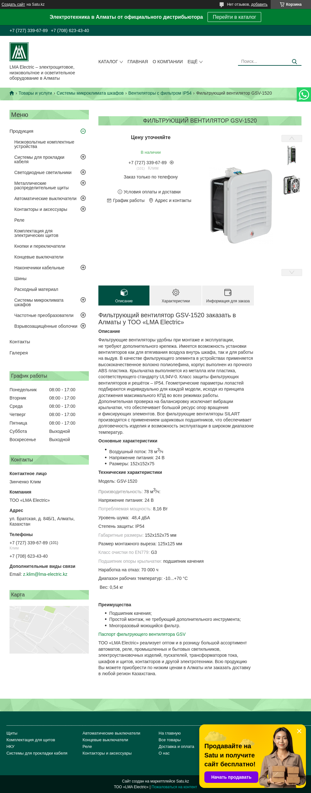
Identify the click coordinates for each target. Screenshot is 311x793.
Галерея (19, 352)
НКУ (10, 746)
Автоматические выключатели (45, 198)
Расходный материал (36, 289)
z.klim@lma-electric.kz (45, 574)
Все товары (170, 739)
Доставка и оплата (176, 746)
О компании (168, 61)
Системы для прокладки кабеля (39, 159)
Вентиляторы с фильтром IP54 (160, 93)
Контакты (20, 341)
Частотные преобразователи (43, 315)
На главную (170, 733)
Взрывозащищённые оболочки (45, 326)
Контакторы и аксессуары (40, 209)
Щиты (11, 733)
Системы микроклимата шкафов (90, 93)
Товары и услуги (35, 93)
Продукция (21, 131)
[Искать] (294, 62)
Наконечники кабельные (39, 267)
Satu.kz (182, 781)
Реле (19, 220)
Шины (20, 278)
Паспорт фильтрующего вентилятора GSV (142, 634)
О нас (164, 753)
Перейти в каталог (234, 17)
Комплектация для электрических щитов (36, 233)
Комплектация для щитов (30, 739)
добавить (259, 4)
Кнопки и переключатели (39, 246)
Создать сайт (13, 4)
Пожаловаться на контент (174, 787)
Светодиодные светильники (42, 172)
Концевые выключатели (38, 256)
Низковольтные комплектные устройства (44, 144)
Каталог (108, 61)
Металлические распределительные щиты (41, 185)
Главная (138, 61)
